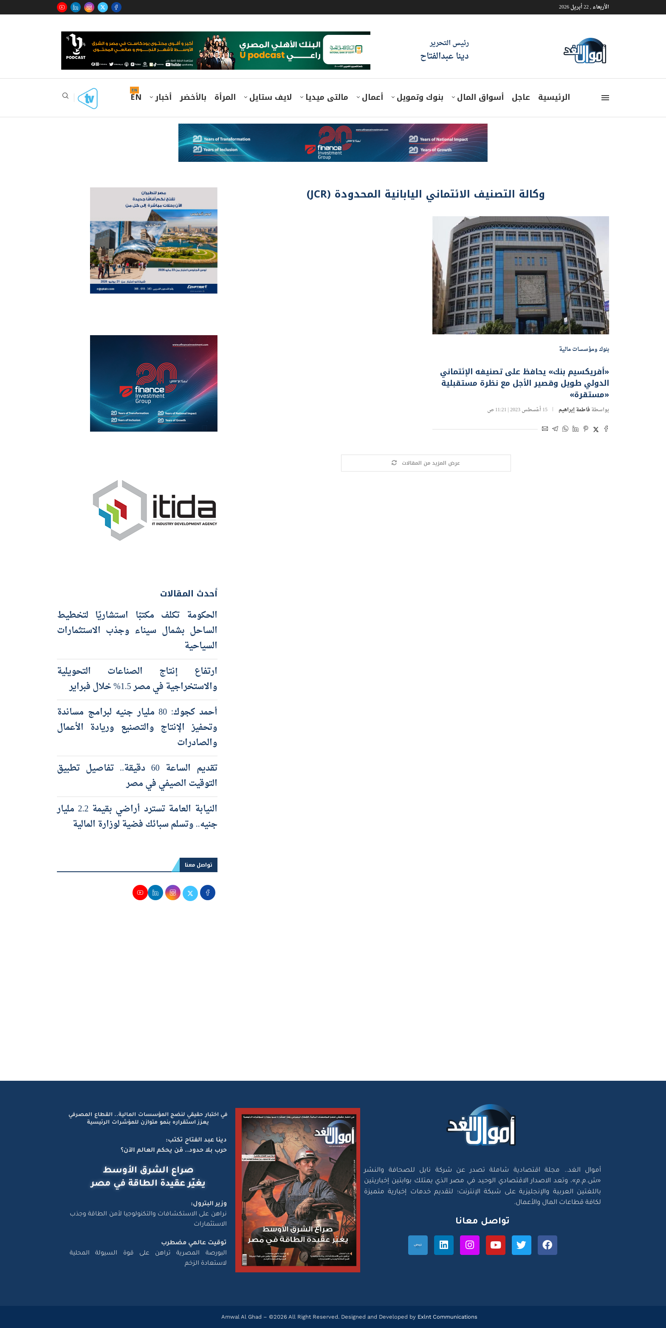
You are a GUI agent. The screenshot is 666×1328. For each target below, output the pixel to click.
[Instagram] (89, 7)
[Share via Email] (545, 430)
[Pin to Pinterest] (586, 430)
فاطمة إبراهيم (574, 410)
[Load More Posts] (426, 463)
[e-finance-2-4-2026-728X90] (333, 132)
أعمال (372, 97)
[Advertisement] (333, 1000)
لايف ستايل (270, 97)
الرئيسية (554, 97)
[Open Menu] (605, 98)
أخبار (163, 97)
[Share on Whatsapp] (565, 430)
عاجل (521, 97)
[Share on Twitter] (596, 430)
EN (135, 97)
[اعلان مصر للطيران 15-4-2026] (153, 195)
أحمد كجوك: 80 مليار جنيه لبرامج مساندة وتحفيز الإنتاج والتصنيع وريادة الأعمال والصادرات (137, 727)
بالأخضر (193, 97)
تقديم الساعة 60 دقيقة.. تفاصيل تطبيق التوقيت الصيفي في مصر (137, 776)
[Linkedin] (76, 7)
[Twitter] (103, 7)
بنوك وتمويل (420, 97)
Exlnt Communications (446, 1317)
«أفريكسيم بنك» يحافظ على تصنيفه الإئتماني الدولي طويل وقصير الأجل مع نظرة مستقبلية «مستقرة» (524, 383)
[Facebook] (116, 7)
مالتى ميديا (326, 97)
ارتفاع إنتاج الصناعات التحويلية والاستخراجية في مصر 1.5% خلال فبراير (137, 679)
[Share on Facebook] (606, 430)
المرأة (225, 97)
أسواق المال (480, 97)
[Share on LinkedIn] (576, 430)
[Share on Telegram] (555, 430)
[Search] (65, 98)
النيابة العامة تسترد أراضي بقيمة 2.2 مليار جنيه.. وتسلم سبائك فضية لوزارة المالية (137, 817)
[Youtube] (62, 7)
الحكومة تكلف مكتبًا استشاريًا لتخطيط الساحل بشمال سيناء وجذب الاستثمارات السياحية (137, 630)
